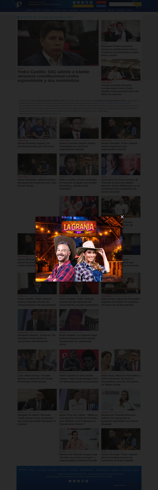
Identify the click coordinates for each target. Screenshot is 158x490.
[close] (122, 216)
